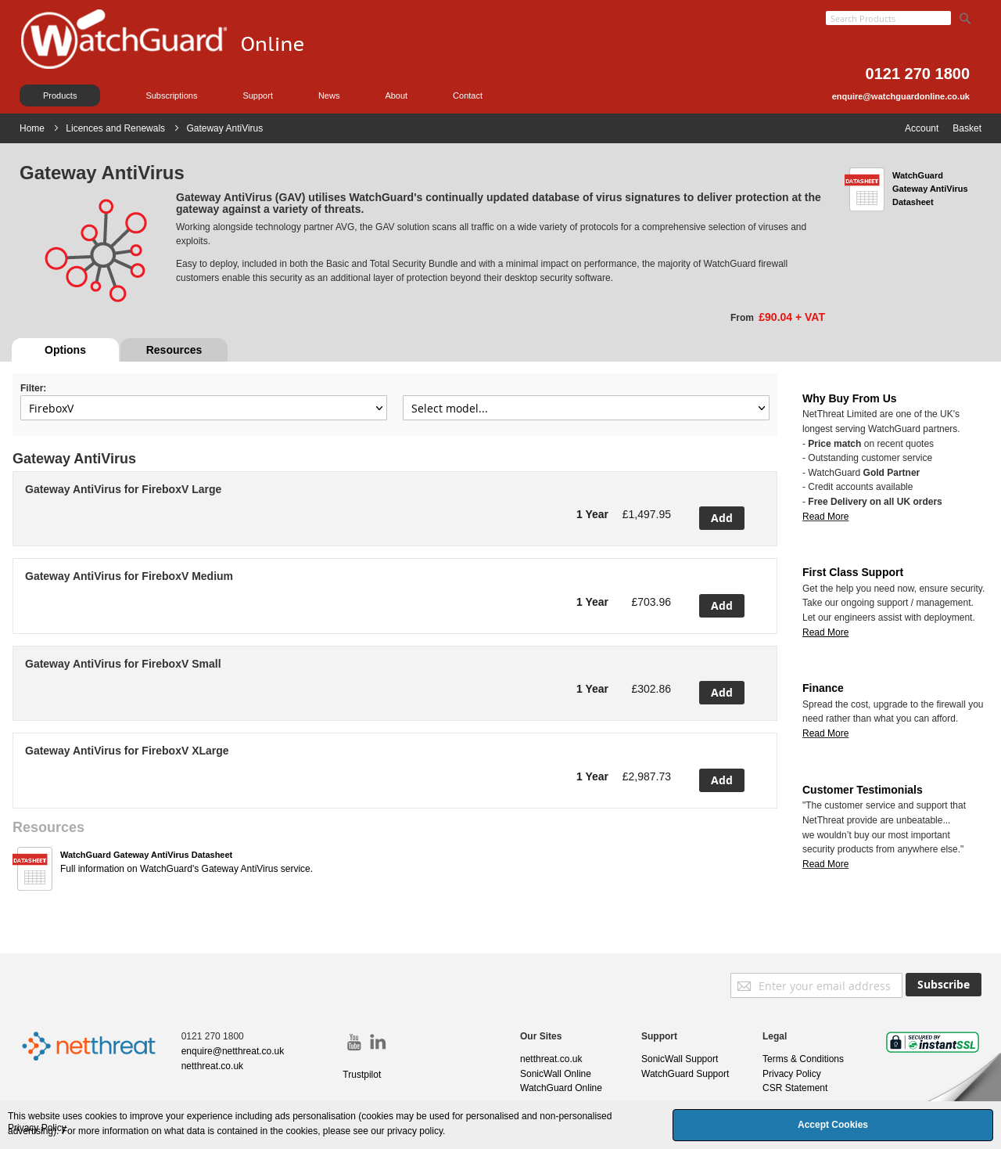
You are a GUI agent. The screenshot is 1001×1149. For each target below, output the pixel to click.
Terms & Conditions (803, 1059)
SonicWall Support (679, 1059)
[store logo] (180, 58)
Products (60, 95)
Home (33, 128)
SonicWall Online (555, 1073)
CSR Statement (794, 1087)
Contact (468, 95)
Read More (825, 516)
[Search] (965, 15)
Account (921, 128)
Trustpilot (362, 1074)
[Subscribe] (943, 984)
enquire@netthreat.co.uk (233, 1051)
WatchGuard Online (561, 1087)
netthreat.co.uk (212, 1066)
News (329, 95)
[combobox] (888, 18)
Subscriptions (171, 95)
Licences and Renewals (116, 128)
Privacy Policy (791, 1073)
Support (257, 95)
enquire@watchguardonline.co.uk (901, 96)
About (396, 95)
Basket (967, 128)
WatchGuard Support (685, 1073)
